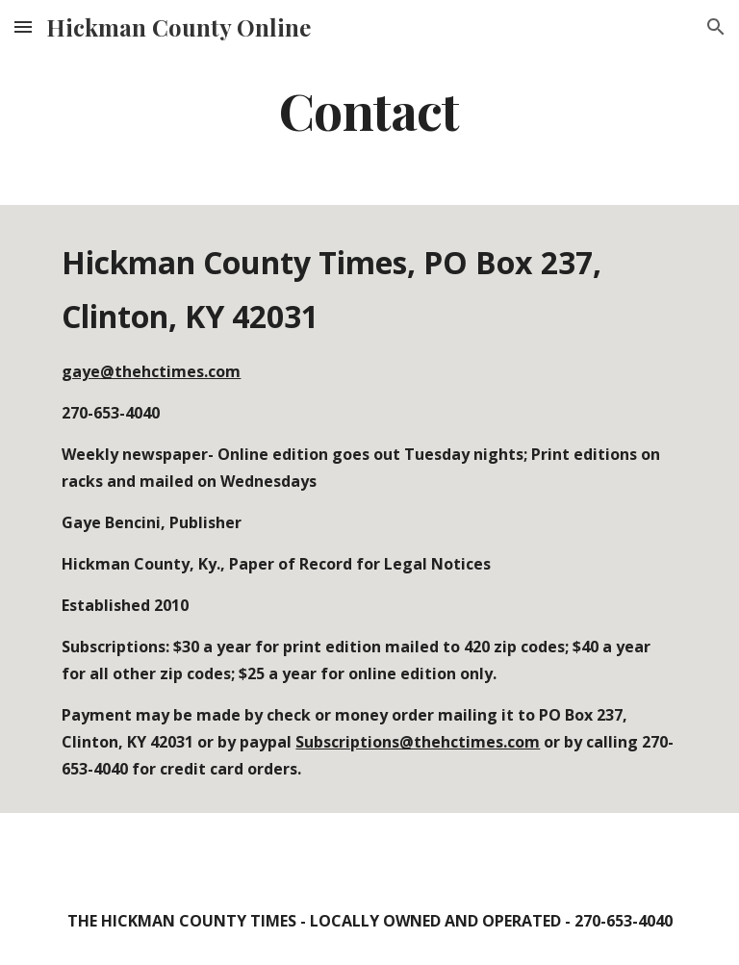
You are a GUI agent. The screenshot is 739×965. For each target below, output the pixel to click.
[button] (23, 26)
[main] (369, 109)
